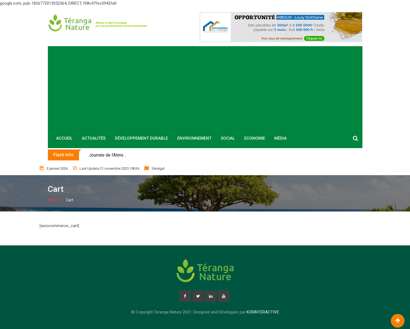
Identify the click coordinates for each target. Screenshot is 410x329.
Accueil (64, 138)
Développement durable (141, 138)
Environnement (194, 138)
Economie (254, 138)
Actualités (94, 138)
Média (280, 138)
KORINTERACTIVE (262, 312)
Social (228, 138)
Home (55, 200)
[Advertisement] (205, 87)
